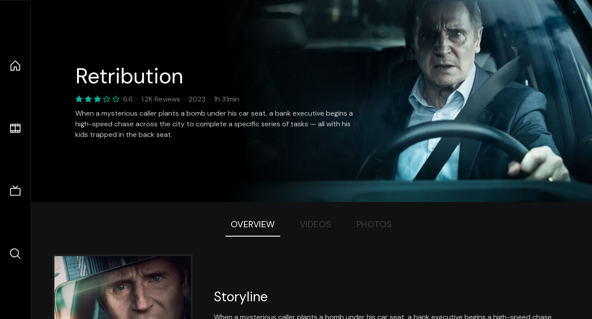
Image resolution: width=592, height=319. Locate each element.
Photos (374, 224)
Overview (253, 224)
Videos (316, 224)
